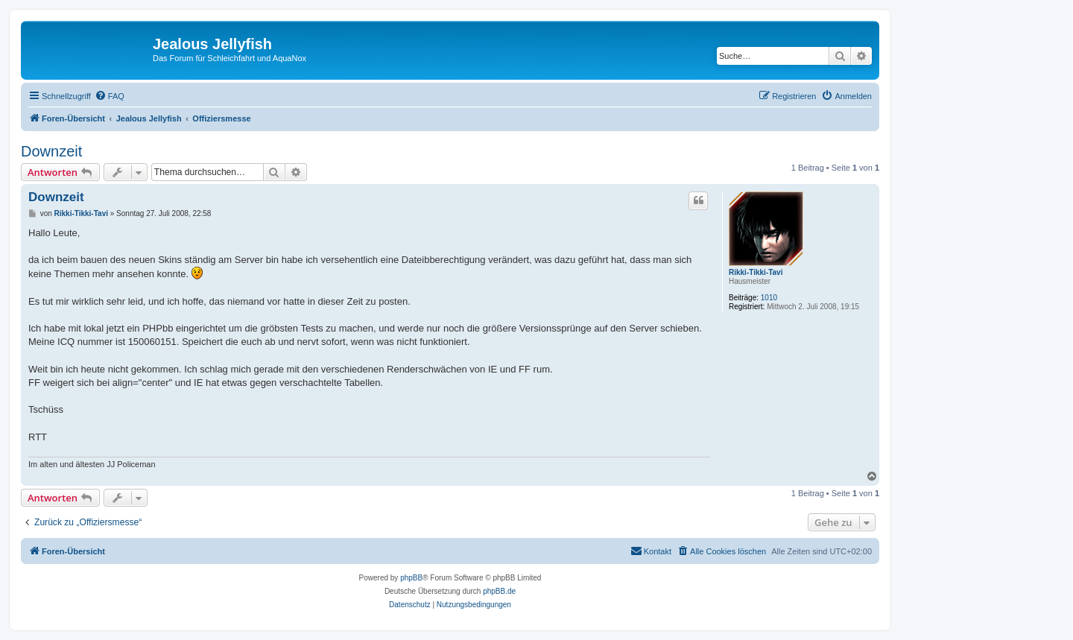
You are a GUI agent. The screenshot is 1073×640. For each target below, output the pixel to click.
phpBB (411, 578)
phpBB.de (499, 591)
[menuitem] (109, 96)
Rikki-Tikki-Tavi (755, 272)
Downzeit (51, 151)
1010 (769, 298)
